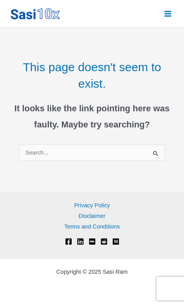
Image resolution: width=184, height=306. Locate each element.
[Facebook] (68, 241)
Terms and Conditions (92, 226)
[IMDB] (92, 241)
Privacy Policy (92, 205)
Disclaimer (91, 216)
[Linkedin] (80, 241)
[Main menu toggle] (168, 14)
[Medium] (115, 241)
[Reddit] (104, 241)
